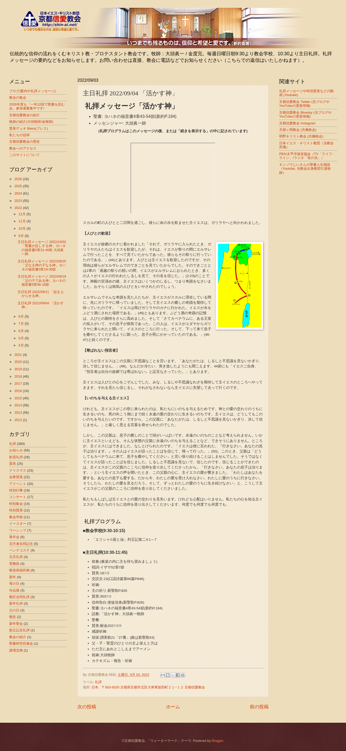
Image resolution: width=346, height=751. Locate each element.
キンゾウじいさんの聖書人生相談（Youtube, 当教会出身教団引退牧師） (305, 169)
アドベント (17, 484)
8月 (21, 316)
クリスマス (17, 470)
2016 (18, 391)
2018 (18, 376)
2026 (18, 179)
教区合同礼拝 (19, 597)
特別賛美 (16, 510)
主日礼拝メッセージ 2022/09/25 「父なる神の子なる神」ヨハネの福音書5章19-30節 (42, 265)
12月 (22, 214)
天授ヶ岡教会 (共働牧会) (297, 130)
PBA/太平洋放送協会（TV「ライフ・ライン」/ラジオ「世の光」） (307, 156)
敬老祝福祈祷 (19, 570)
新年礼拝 (16, 603)
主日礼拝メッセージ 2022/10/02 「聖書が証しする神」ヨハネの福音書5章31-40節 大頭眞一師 (42, 248)
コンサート (17, 497)
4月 (21, 345)
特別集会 (16, 504)
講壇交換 (16, 650)
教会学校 (16, 517)
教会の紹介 (17, 637)
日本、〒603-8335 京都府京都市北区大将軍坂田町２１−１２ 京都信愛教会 (148, 687)
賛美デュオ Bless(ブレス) (28, 128)
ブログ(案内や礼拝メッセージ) (32, 91)
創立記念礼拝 (19, 630)
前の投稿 (259, 706)
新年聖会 (16, 624)
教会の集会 (17, 98)
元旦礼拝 (16, 557)
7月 (21, 323)
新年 (12, 577)
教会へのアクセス (22, 148)
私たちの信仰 (19, 135)
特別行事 (16, 490)
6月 (21, 331)
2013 (18, 413)
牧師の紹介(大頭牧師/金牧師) (31, 122)
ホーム (173, 706)
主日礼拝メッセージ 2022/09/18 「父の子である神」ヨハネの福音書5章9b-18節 (42, 280)
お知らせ (16, 450)
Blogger (217, 741)
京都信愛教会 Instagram (297, 123)
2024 (18, 193)
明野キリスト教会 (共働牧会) (301, 136)
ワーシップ (17, 530)
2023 (18, 201)
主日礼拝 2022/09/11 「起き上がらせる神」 (41, 294)
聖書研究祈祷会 (21, 643)
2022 (18, 208)
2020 (18, 362)
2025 (18, 186)
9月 (21, 236)
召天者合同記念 (21, 544)
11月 (22, 221)
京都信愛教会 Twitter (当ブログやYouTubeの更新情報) (304, 104)
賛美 (12, 464)
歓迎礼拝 (16, 457)
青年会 (14, 537)
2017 (18, 383)
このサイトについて (24, 155)
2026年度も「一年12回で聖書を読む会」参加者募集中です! (37, 106)
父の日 (14, 610)
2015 (18, 398)
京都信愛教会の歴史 (24, 141)
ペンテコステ (19, 550)
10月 (22, 228)
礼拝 (98, 682)
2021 (18, 355)
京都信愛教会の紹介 (24, 115)
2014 (18, 405)
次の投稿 (86, 706)
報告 (12, 617)
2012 (18, 420)
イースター (17, 524)
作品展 (14, 590)
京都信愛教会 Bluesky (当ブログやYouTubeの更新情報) (305, 114)
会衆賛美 (16, 477)
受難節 (14, 564)
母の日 (14, 584)
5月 (21, 338)
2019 (18, 369)
